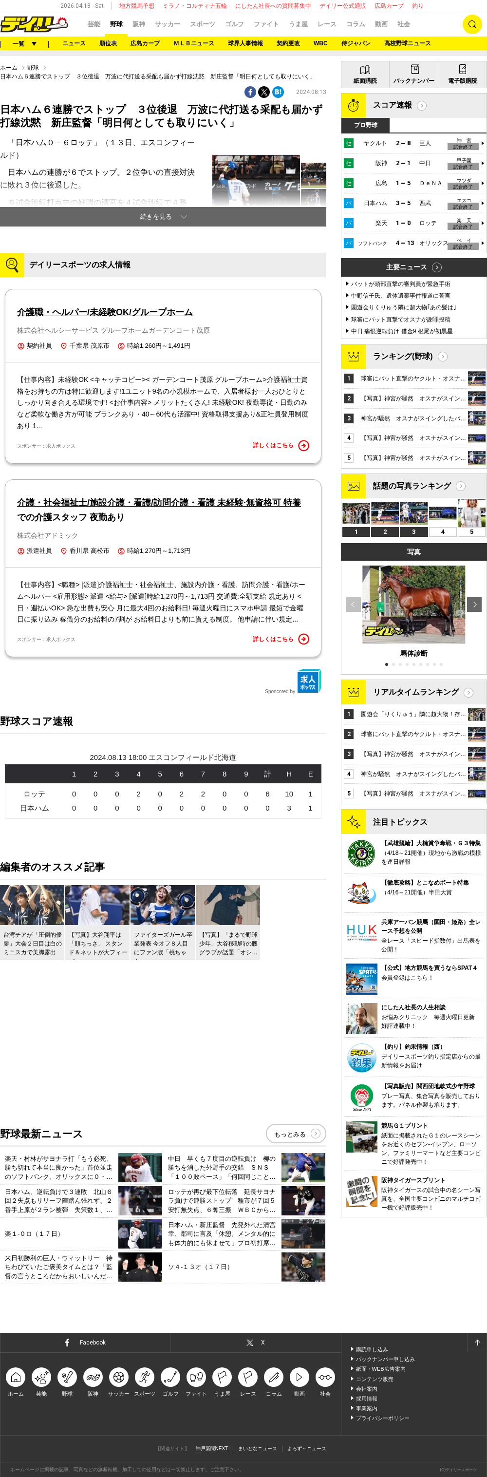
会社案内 (366, 1389)
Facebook (93, 1342)
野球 (116, 24)
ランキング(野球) (403, 356)
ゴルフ (234, 24)
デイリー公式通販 (342, 5)
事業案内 (366, 1408)
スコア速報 (392, 105)
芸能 (94, 24)
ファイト (266, 24)
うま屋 (298, 24)
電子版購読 (462, 80)
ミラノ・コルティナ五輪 (195, 5)
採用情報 (366, 1398)
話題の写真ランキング (412, 486)
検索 (472, 24)
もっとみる (290, 1134)
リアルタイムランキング (416, 692)
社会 (403, 24)
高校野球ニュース (407, 43)
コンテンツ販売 (374, 1379)
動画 (381, 24)
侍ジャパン (356, 43)
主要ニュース (406, 267)
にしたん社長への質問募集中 (273, 5)
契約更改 (288, 43)
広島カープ (389, 5)
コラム (355, 24)
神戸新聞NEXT (212, 1448)
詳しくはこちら (281, 446)
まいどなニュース (257, 1448)
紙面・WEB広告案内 (381, 1369)
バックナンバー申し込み (385, 1359)
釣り (418, 5)
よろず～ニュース (306, 1448)
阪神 (138, 24)
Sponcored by (293, 681)
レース (327, 24)
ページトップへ (477, 1342)
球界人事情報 (245, 43)
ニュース (74, 43)
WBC (321, 43)
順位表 (108, 43)
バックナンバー (413, 80)
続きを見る (156, 216)
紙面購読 (365, 80)
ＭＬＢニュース (193, 43)
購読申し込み (372, 1349)
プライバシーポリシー (383, 1418)
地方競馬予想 (136, 5)
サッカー (167, 24)
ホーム (9, 67)
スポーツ (202, 24)
